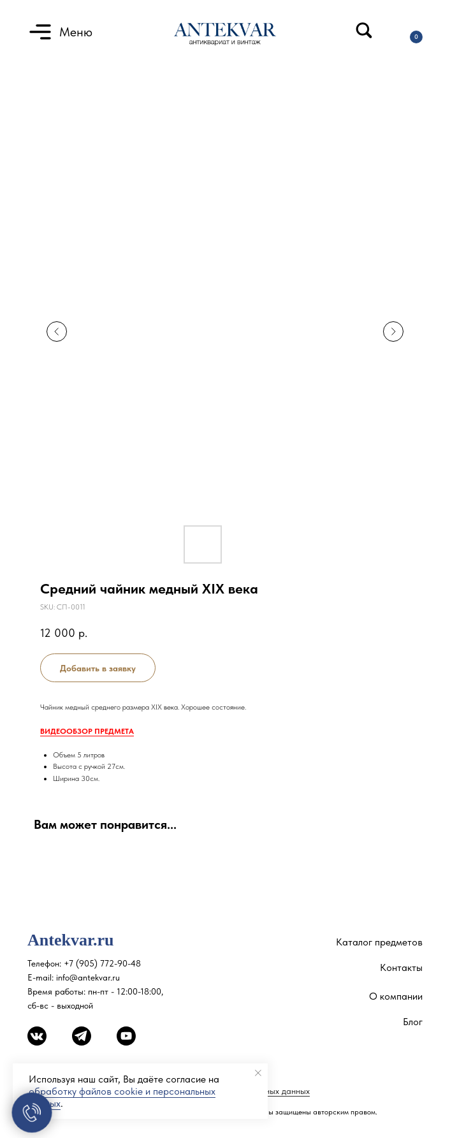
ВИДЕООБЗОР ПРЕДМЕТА (87, 731)
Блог (413, 1022)
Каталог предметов (379, 942)
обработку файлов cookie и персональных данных (122, 1097)
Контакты (401, 967)
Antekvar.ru (70, 940)
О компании (396, 996)
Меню (75, 32)
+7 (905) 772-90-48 (102, 963)
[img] (364, 30)
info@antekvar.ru (88, 977)
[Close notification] (258, 1073)
